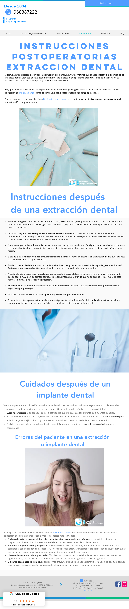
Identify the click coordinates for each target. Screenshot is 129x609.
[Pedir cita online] (107, 3)
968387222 (88, 581)
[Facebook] (118, 584)
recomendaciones (62, 532)
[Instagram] (124, 584)
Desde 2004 (15, 6)
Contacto (88, 590)
